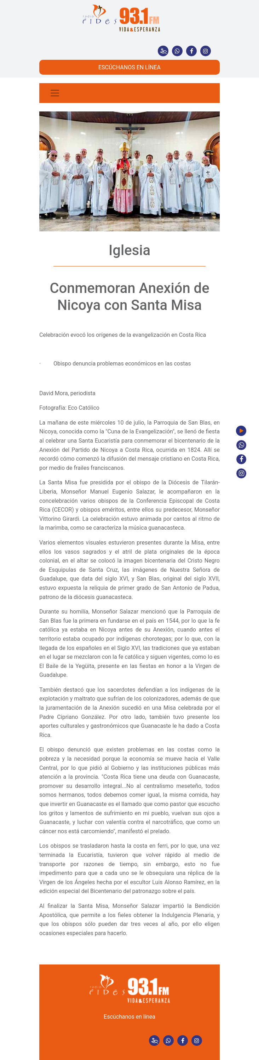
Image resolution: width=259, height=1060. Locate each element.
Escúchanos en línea (129, 1016)
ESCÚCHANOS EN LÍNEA (129, 67)
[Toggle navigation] (55, 93)
